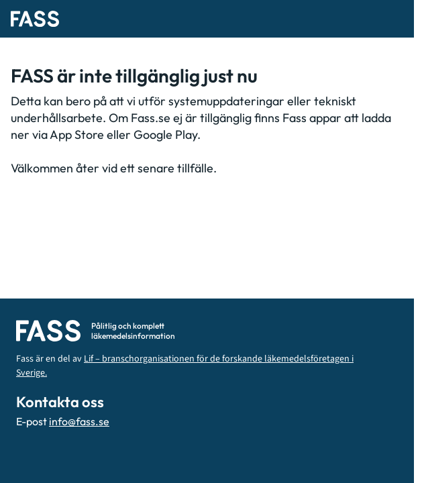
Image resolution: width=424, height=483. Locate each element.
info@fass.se (79, 421)
